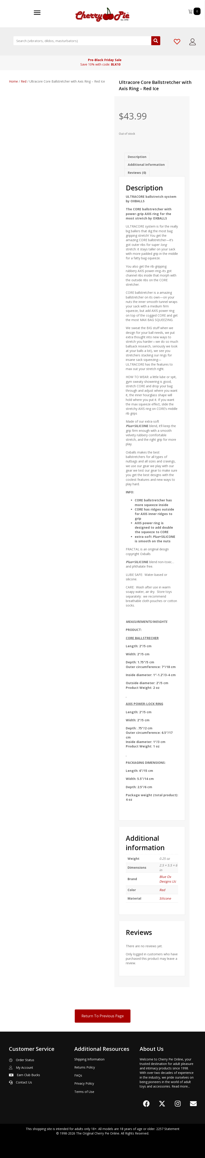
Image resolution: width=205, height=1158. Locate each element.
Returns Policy (84, 1067)
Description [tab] (137, 157)
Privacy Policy (84, 1083)
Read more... (181, 1086)
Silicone (165, 898)
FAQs (78, 1075)
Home (13, 81)
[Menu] (37, 13)
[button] (146, 1103)
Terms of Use (84, 1092)
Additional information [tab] (146, 164)
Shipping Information (89, 1059)
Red (23, 81)
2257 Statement (167, 1129)
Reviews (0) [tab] (137, 172)
